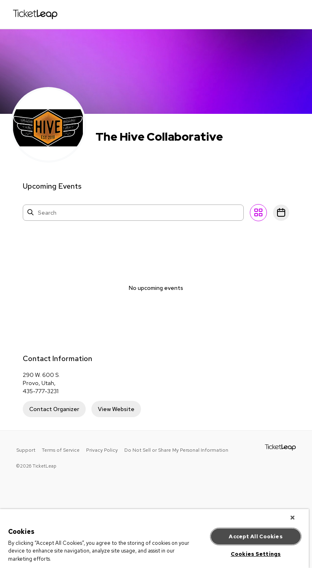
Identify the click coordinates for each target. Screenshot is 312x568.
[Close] (292, 517)
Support (25, 450)
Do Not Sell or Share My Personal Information (176, 450)
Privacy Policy (102, 450)
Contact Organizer (54, 409)
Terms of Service (61, 450)
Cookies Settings (256, 554)
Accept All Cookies (255, 536)
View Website (116, 409)
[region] (154, 538)
